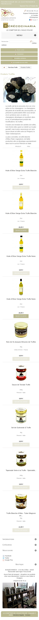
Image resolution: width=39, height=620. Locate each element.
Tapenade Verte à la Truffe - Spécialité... (21, 470)
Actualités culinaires (19, 58)
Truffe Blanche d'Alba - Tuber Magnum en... (21, 514)
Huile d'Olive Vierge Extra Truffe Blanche (21, 171)
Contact (27, 615)
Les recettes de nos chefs (19, 62)
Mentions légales (18, 615)
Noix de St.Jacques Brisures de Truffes (21, 342)
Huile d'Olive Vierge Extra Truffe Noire (20, 256)
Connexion (20, 54)
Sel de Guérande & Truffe (21, 428)
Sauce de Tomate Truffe (21, 385)
